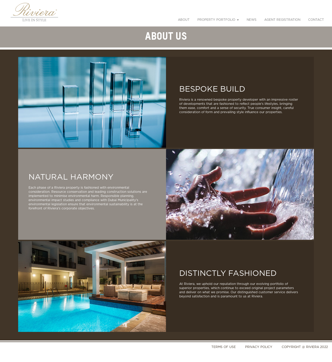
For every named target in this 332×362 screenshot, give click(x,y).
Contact (316, 19)
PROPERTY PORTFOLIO (218, 19)
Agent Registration (282, 19)
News (252, 19)
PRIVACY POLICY (258, 347)
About (184, 19)
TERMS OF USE (223, 347)
